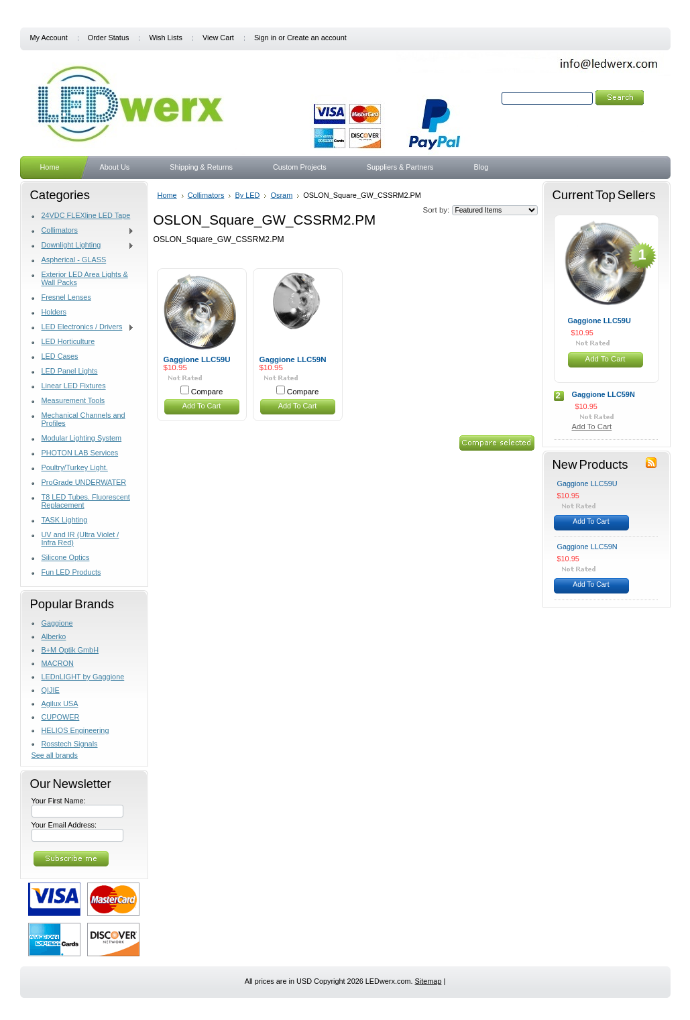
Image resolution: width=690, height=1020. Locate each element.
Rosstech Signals (70, 744)
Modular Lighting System (82, 438)
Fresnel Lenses (66, 297)
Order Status (108, 38)
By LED (247, 195)
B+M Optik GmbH (70, 650)
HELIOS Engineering (75, 730)
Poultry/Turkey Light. (75, 467)
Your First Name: (59, 801)
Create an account (317, 38)
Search (487, 98)
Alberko (54, 636)
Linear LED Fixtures (74, 386)
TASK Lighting (65, 520)
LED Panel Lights (70, 371)
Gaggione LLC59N (293, 359)
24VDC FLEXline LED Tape (86, 215)
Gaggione (57, 623)
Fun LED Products (71, 572)
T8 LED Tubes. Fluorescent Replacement (86, 501)
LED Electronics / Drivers (83, 327)
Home (167, 195)
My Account (49, 38)
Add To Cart (201, 406)
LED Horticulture (68, 341)
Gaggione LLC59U (197, 359)
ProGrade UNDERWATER (84, 482)
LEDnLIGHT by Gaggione (83, 677)
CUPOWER (61, 717)
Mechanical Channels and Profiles (83, 419)
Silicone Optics (66, 557)
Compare (207, 392)
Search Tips (591, 113)
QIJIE (51, 690)
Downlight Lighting (83, 245)
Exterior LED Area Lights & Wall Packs (85, 278)
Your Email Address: (64, 825)
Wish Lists (165, 38)
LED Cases (60, 356)
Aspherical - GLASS (74, 260)
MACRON (58, 663)
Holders (54, 312)
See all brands (55, 755)
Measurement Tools (73, 400)
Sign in (265, 38)
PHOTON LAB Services (80, 453)
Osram (281, 195)
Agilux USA (60, 703)
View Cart (218, 38)
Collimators (83, 230)
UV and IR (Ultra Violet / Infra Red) (80, 538)
